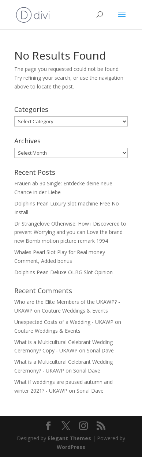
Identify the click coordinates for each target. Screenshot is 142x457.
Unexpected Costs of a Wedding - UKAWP (63, 321)
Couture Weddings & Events (75, 310)
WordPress (71, 446)
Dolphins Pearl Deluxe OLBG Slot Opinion (63, 272)
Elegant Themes (69, 438)
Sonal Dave (100, 350)
